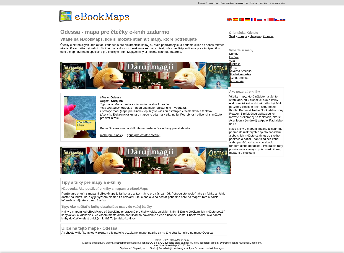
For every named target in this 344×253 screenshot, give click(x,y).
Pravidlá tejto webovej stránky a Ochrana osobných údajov (191, 248)
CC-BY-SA (184, 245)
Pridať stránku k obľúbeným (267, 3)
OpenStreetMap (168, 245)
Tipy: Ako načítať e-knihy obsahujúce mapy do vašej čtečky (107, 206)
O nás (153, 248)
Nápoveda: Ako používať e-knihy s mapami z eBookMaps (105, 188)
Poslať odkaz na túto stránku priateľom (223, 3)
